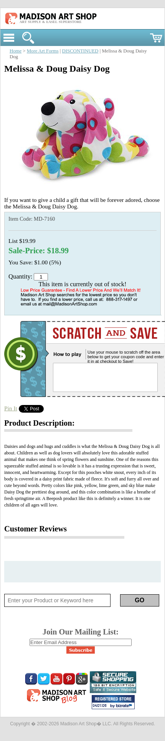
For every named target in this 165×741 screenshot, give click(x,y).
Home (15, 51)
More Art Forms (43, 51)
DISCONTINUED (80, 51)
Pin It (10, 408)
